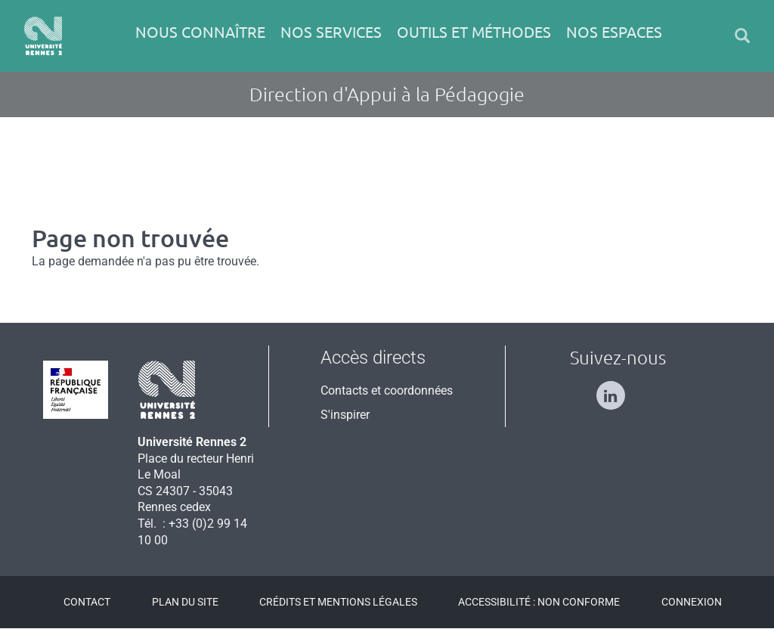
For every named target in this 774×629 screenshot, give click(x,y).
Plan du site (185, 602)
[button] (742, 36)
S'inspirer (345, 414)
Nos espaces (614, 32)
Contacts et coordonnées (386, 390)
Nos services (331, 32)
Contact (86, 602)
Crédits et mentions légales (338, 602)
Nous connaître (200, 32)
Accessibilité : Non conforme (539, 602)
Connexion (691, 602)
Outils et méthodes (474, 32)
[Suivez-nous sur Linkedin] (618, 389)
